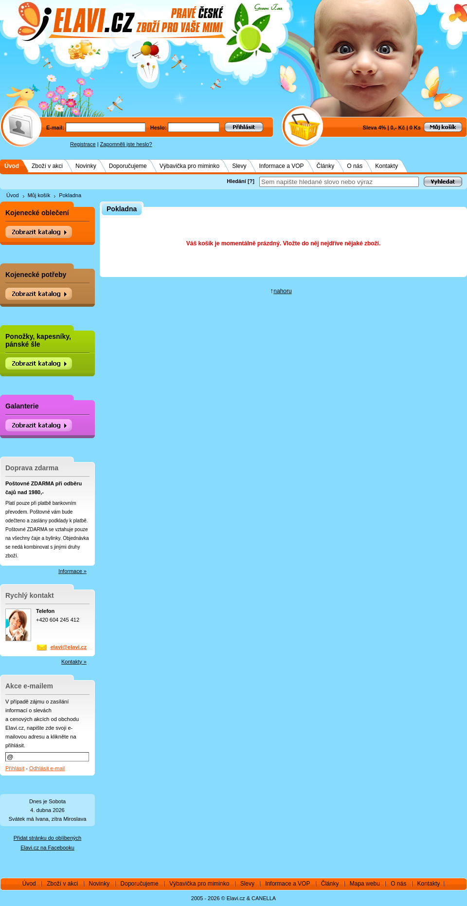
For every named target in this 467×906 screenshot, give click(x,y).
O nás (354, 166)
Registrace (83, 144)
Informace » (72, 571)
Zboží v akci (47, 166)
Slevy (239, 166)
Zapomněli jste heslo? (126, 144)
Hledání (236, 181)
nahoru (282, 291)
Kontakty (386, 166)
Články (326, 166)
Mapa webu (365, 883)
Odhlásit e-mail (47, 768)
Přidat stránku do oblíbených (47, 838)
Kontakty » (74, 662)
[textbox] (339, 182)
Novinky (85, 166)
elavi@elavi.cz (69, 647)
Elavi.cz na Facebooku (47, 848)
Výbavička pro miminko (189, 166)
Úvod (11, 166)
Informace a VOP (281, 166)
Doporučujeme (128, 166)
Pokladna (70, 195)
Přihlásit (14, 768)
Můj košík (39, 195)
